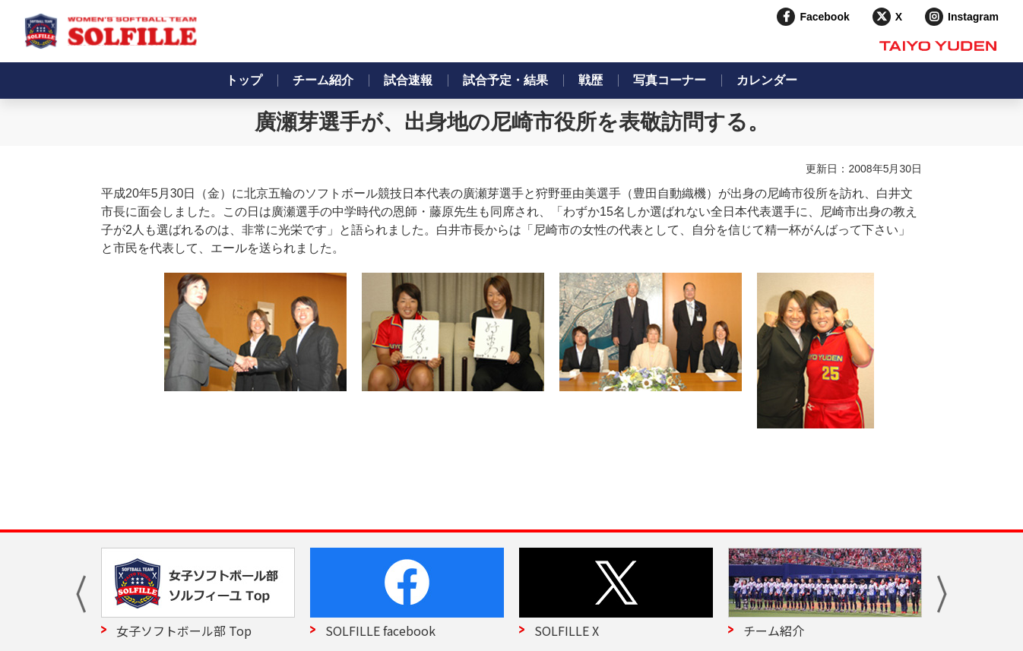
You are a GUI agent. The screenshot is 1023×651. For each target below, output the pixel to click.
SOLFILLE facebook (380, 630)
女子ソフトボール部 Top (184, 630)
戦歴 (590, 80)
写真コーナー (669, 80)
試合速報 (408, 80)
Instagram (973, 17)
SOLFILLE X (566, 630)
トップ (244, 80)
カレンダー (766, 80)
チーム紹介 (323, 80)
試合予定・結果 (505, 80)
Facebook (824, 17)
